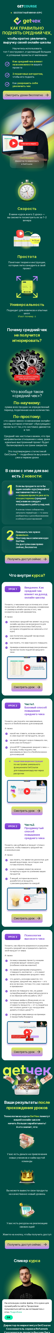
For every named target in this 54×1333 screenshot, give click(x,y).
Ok (9, 1317)
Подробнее (16, 1312)
